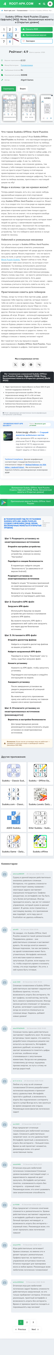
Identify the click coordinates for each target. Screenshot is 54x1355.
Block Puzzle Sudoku (10, 260)
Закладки (29, 41)
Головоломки (27, 65)
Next (35, 1329)
